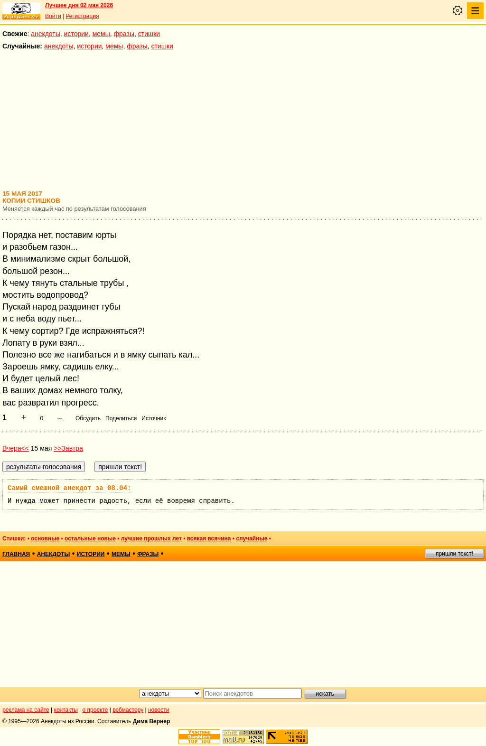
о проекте (95, 710)
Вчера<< (15, 448)
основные (45, 538)
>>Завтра (68, 448)
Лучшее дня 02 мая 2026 (79, 5)
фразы (124, 34)
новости (158, 710)
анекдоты (45, 34)
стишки (149, 34)
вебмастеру (127, 710)
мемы (101, 34)
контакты (66, 710)
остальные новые (90, 538)
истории (76, 34)
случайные (251, 538)
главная (16, 554)
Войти (53, 16)
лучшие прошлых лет (151, 538)
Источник (153, 418)
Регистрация (82, 16)
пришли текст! (454, 553)
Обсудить (88, 418)
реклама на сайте (25, 710)
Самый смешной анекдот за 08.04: (69, 488)
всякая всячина (209, 538)
